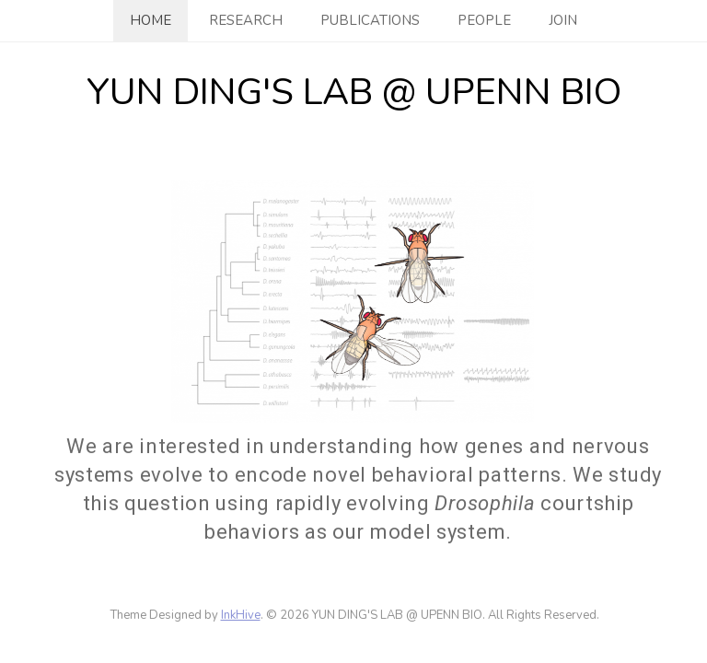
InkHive (241, 615)
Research (246, 20)
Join (563, 20)
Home (150, 20)
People (484, 20)
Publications (370, 20)
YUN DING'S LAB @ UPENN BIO (354, 92)
